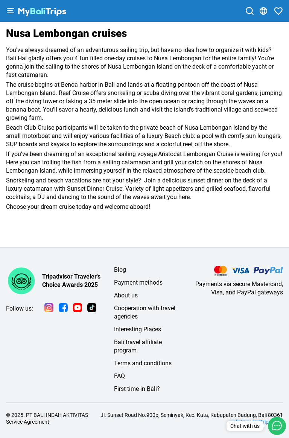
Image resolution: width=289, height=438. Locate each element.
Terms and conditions (143, 363)
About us (126, 295)
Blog (120, 269)
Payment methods (138, 282)
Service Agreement (27, 422)
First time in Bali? (137, 388)
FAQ (119, 376)
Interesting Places (137, 329)
